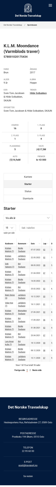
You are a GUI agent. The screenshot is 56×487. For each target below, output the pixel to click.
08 (44, 265)
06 (44, 320)
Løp (44, 243)
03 (44, 296)
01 (44, 281)
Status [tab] (28, 191)
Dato (33, 243)
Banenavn (22, 243)
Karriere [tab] (28, 176)
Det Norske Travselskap (13, 25)
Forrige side (20, 370)
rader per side (10, 229)
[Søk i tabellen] (36, 228)
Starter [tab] (28, 184)
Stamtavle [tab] (28, 198)
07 (44, 273)
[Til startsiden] (28, 11)
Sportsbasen (32, 25)
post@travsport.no (28, 465)
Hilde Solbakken (38, 93)
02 (44, 249)
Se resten (28, 476)
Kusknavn (9, 243)
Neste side (36, 370)
